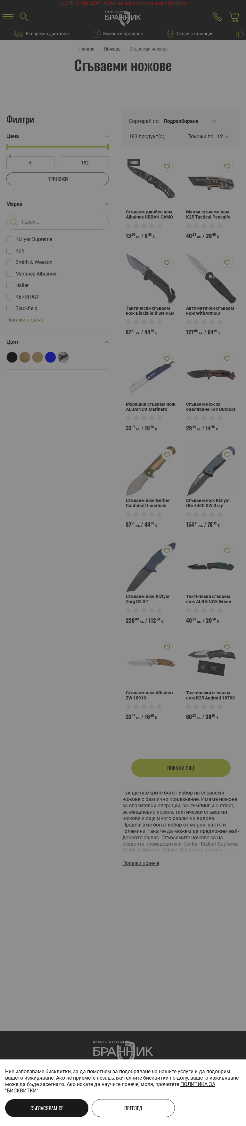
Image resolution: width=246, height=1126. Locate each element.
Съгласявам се (46, 1108)
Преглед (133, 1108)
